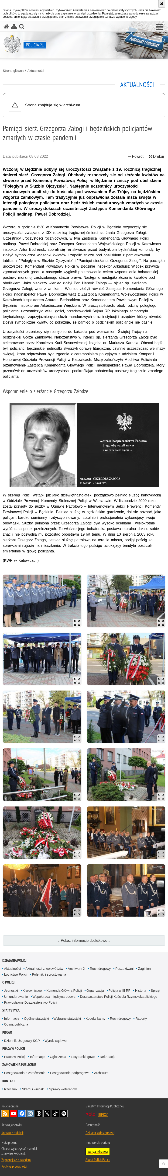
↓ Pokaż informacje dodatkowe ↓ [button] (84, 940)
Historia (140, 990)
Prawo (7, 1032)
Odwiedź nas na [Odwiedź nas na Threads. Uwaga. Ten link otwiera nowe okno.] (38, 1113)
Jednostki (11, 990)
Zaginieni (144, 968)
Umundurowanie (16, 996)
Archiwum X (76, 968)
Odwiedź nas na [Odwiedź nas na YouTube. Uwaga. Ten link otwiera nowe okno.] (13, 1113)
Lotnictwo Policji (15, 974)
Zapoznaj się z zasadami (16, 1159)
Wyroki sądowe (56, 1041)
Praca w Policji (13, 1048)
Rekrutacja (107, 1057)
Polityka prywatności (14, 1166)
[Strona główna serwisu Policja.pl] (6, 26)
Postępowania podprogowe (69, 1073)
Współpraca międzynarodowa (54, 996)
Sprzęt (155, 990)
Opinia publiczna (16, 1024)
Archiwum (101, 1073)
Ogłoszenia (58, 1057)
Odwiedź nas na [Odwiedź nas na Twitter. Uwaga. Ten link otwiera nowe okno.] (47, 1113)
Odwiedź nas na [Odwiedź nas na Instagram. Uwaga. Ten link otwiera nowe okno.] (30, 1113)
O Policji (8, 982)
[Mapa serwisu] (14, 26)
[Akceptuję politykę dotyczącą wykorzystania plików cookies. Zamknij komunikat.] (161, 3)
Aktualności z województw (44, 968)
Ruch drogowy (100, 968)
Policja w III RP (119, 990)
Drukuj (156, 156)
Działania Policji (14, 960)
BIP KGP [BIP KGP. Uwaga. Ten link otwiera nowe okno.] (103, 1114)
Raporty (141, 1018)
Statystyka (11, 1010)
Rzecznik (10, 1089)
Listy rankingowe (83, 1057)
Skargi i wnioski (33, 1089)
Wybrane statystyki (67, 1018)
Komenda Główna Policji (64, 990)
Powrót (136, 156)
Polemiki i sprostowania (49, 974)
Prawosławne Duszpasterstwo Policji (30, 1002)
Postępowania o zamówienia (24, 1073)
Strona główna (13, 71)
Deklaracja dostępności (100, 1132)
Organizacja (95, 990)
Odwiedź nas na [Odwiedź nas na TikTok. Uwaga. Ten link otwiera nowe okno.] (55, 1113)
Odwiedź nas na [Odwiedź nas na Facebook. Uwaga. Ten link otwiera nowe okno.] (22, 1113)
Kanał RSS (5, 1113)
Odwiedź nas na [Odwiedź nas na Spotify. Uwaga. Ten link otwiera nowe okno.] (64, 1113)
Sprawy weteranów (63, 1089)
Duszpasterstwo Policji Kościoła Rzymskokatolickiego (118, 996)
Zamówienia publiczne (19, 1064)
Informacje (11, 1018)
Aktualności (35, 71)
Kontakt (8, 1080)
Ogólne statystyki (36, 1018)
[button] (159, 27)
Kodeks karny (95, 1018)
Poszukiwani (124, 968)
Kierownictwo (32, 990)
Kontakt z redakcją (12, 1132)
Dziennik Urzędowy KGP (22, 1041)
